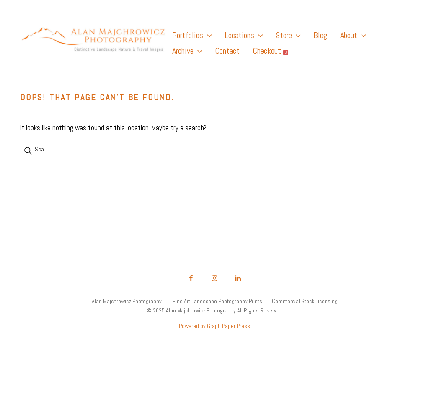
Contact (227, 50)
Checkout (270, 50)
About (353, 35)
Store (288, 35)
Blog (320, 35)
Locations (244, 35)
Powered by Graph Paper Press (214, 326)
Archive (187, 50)
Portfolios (192, 35)
